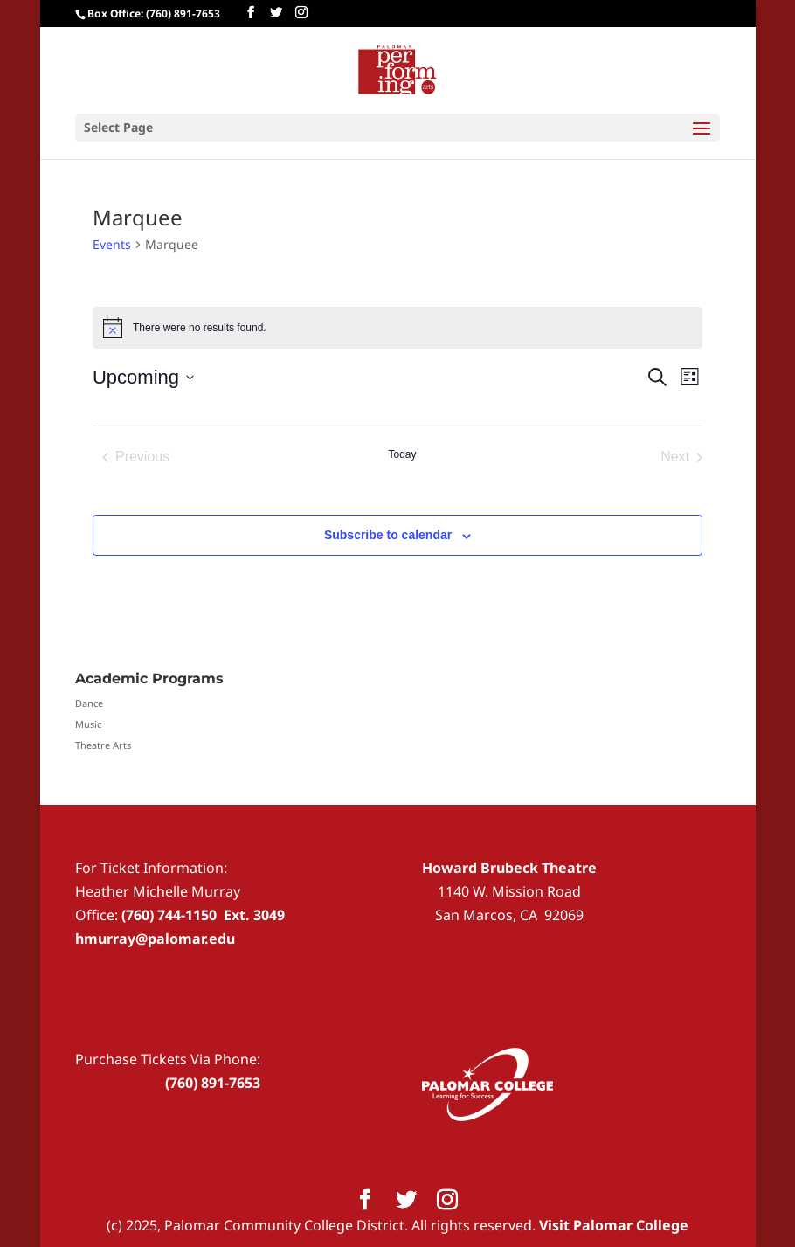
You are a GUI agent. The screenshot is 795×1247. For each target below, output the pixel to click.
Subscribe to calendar (388, 535)
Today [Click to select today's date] (402, 454)
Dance (89, 703)
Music (88, 724)
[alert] (397, 328)
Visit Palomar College (613, 1225)
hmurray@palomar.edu (155, 938)
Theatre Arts (103, 745)
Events (112, 244)
